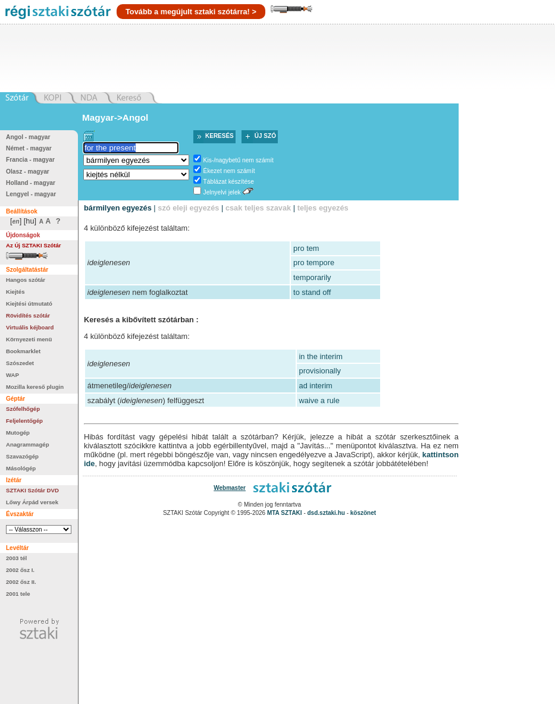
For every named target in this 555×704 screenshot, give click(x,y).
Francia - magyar (30, 159)
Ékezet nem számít (229, 171)
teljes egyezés (323, 207)
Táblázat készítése (228, 181)
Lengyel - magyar (31, 194)
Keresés (219, 136)
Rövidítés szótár (28, 315)
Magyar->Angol (115, 117)
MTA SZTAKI (284, 513)
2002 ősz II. (21, 582)
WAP (12, 375)
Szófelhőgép (23, 409)
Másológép (21, 468)
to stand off (312, 292)
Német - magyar (29, 148)
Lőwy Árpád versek (32, 502)
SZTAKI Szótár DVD (32, 490)
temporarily (312, 277)
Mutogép (18, 432)
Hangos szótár (25, 279)
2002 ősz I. (20, 570)
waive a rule (319, 400)
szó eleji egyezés (188, 207)
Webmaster (230, 488)
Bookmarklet (23, 351)
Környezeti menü (29, 339)
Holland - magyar (30, 183)
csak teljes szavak (258, 207)
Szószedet (20, 363)
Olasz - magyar (27, 171)
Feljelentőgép (24, 420)
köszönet (363, 513)
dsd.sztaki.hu (326, 513)
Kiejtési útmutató (29, 303)
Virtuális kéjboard (30, 327)
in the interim (321, 356)
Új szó (265, 136)
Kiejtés (15, 291)
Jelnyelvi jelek (222, 192)
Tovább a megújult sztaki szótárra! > (191, 11)
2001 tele (18, 593)
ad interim (316, 385)
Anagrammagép (27, 444)
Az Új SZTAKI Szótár (33, 245)
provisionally (320, 370)
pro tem (306, 248)
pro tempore (313, 262)
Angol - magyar (28, 137)
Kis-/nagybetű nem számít (238, 160)
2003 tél (16, 558)
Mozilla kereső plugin (35, 387)
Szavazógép (22, 456)
